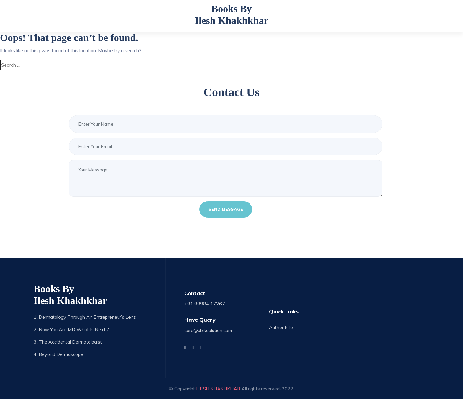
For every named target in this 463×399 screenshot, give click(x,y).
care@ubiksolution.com (208, 330)
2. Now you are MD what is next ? (71, 329)
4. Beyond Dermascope (58, 354)
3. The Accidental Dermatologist (68, 342)
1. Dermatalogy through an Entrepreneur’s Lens (85, 317)
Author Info (281, 327)
